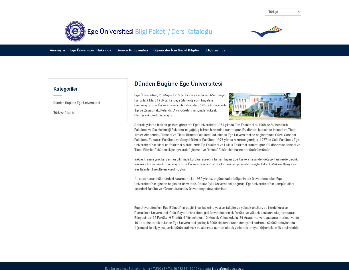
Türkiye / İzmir (63, 107)
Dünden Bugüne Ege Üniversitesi (76, 97)
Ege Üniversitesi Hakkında (90, 45)
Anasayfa (57, 45)
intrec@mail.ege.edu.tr (228, 263)
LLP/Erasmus (215, 45)
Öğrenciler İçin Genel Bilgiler (176, 45)
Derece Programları (132, 45)
